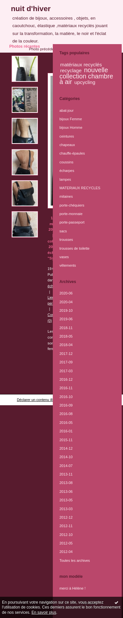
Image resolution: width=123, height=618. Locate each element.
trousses (66, 240)
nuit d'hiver (31, 8)
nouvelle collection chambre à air (86, 75)
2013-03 (65, 509)
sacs (63, 231)
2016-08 (65, 414)
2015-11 (65, 440)
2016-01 (65, 431)
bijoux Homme (70, 127)
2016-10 (65, 397)
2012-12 (65, 517)
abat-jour (66, 110)
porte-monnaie (70, 214)
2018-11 (65, 328)
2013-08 (65, 483)
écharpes (66, 171)
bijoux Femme (70, 119)
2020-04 (65, 302)
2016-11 (65, 388)
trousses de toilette (74, 248)
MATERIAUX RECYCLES (79, 188)
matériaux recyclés (81, 64)
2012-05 (65, 543)
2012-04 (65, 552)
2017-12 (65, 354)
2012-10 (65, 535)
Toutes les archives (74, 560)
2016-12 (65, 379)
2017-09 (65, 362)
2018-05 (65, 336)
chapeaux (67, 145)
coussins (66, 162)
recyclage (70, 70)
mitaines (66, 196)
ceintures (66, 136)
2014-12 (65, 448)
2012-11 (65, 526)
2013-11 (65, 474)
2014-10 (65, 457)
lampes (65, 179)
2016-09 (65, 405)
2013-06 (65, 491)
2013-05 (65, 500)
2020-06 (65, 293)
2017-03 (65, 371)
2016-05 (65, 423)
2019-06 (65, 319)
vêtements (67, 265)
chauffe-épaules (72, 153)
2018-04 (65, 345)
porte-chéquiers (71, 205)
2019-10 (65, 310)
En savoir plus (43, 612)
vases (64, 257)
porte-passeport (71, 222)
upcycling (84, 82)
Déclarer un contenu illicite (38, 400)
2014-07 (65, 466)
